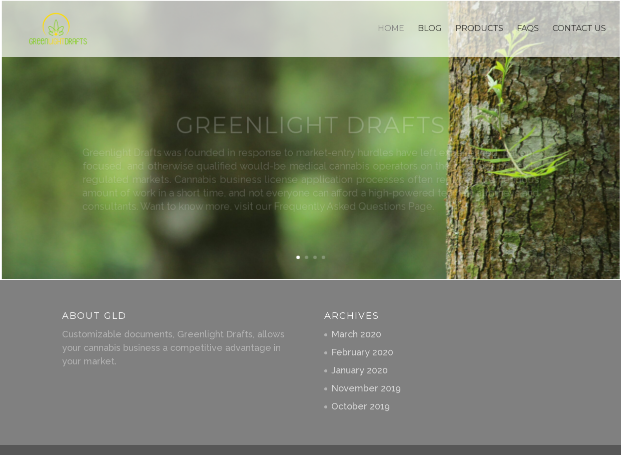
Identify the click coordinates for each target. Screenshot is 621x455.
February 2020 (362, 352)
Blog (430, 29)
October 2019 (360, 406)
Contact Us (579, 29)
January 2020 (359, 370)
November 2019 (366, 388)
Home (391, 29)
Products (479, 29)
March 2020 (356, 334)
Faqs (528, 29)
